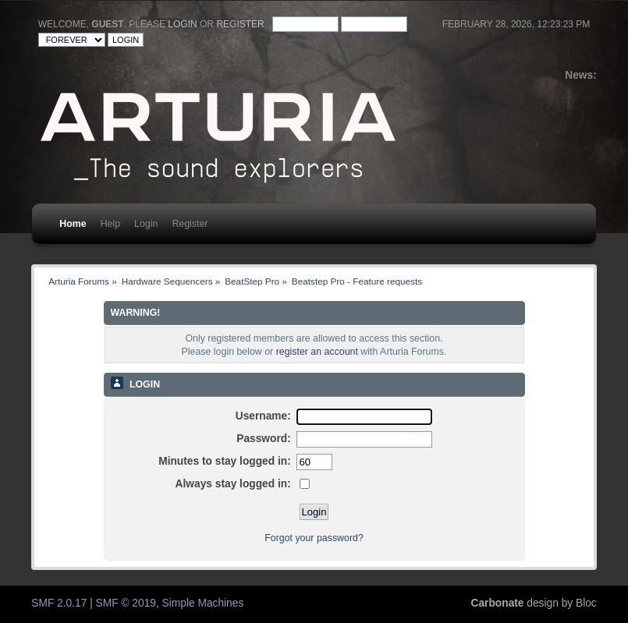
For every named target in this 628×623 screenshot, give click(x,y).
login (182, 24)
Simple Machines (203, 603)
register (240, 24)
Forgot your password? (314, 538)
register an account (317, 351)
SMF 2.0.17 (59, 603)
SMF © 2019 (126, 603)
